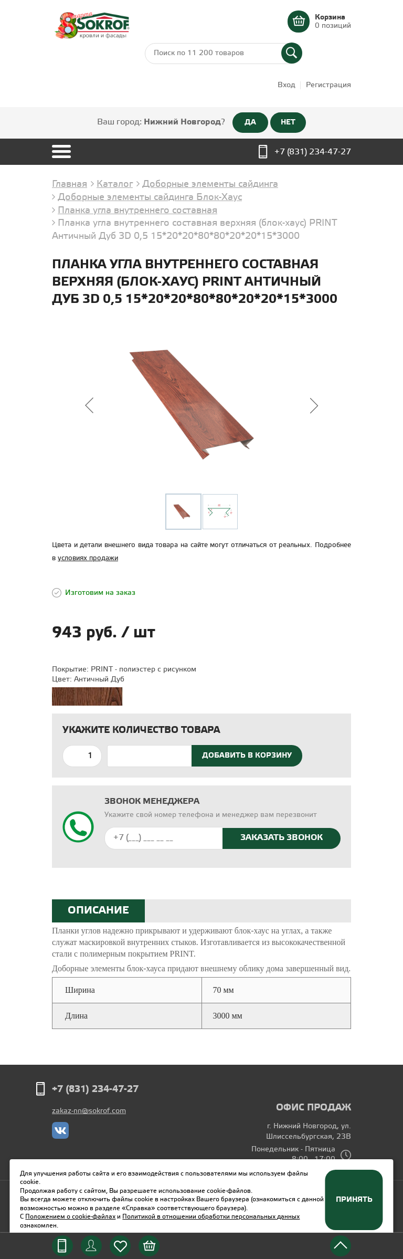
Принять (354, 1199)
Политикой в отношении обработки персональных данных (211, 1217)
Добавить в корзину (247, 755)
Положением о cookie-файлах (70, 1217)
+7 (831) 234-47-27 (312, 152)
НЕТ (288, 122)
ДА (250, 122)
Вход (286, 85)
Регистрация (328, 85)
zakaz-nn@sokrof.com (89, 1111)
